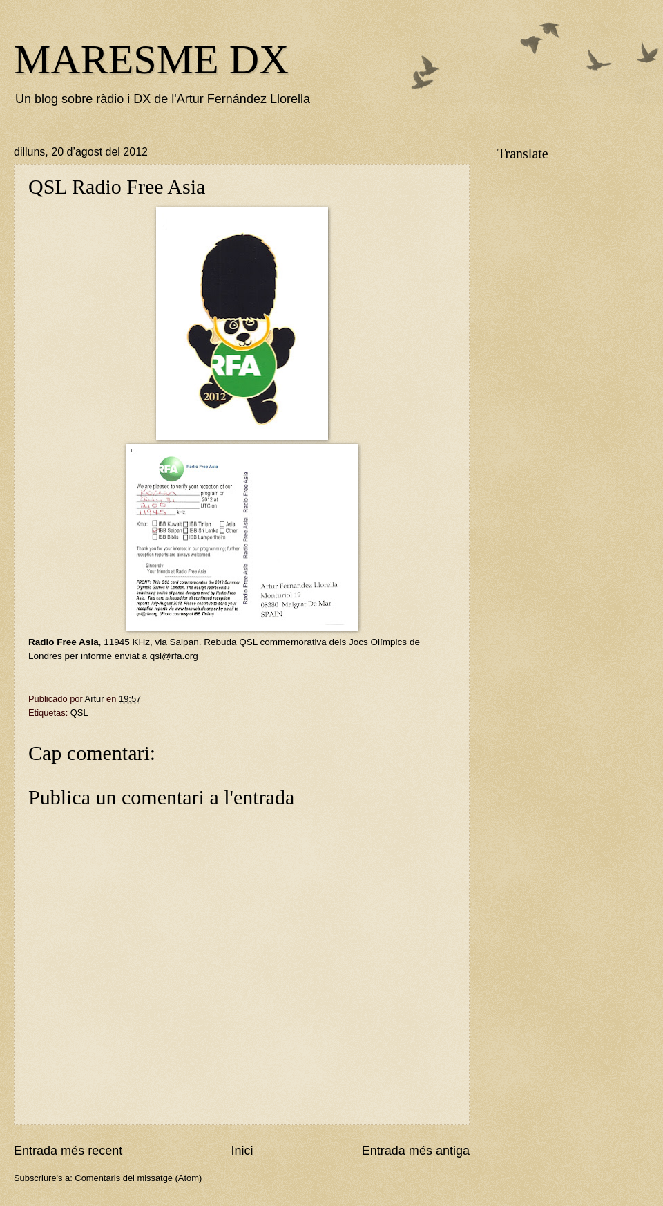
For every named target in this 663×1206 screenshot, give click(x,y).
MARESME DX (151, 59)
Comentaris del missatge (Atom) (138, 1178)
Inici (242, 1151)
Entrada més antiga (416, 1151)
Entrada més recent (68, 1151)
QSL (79, 712)
